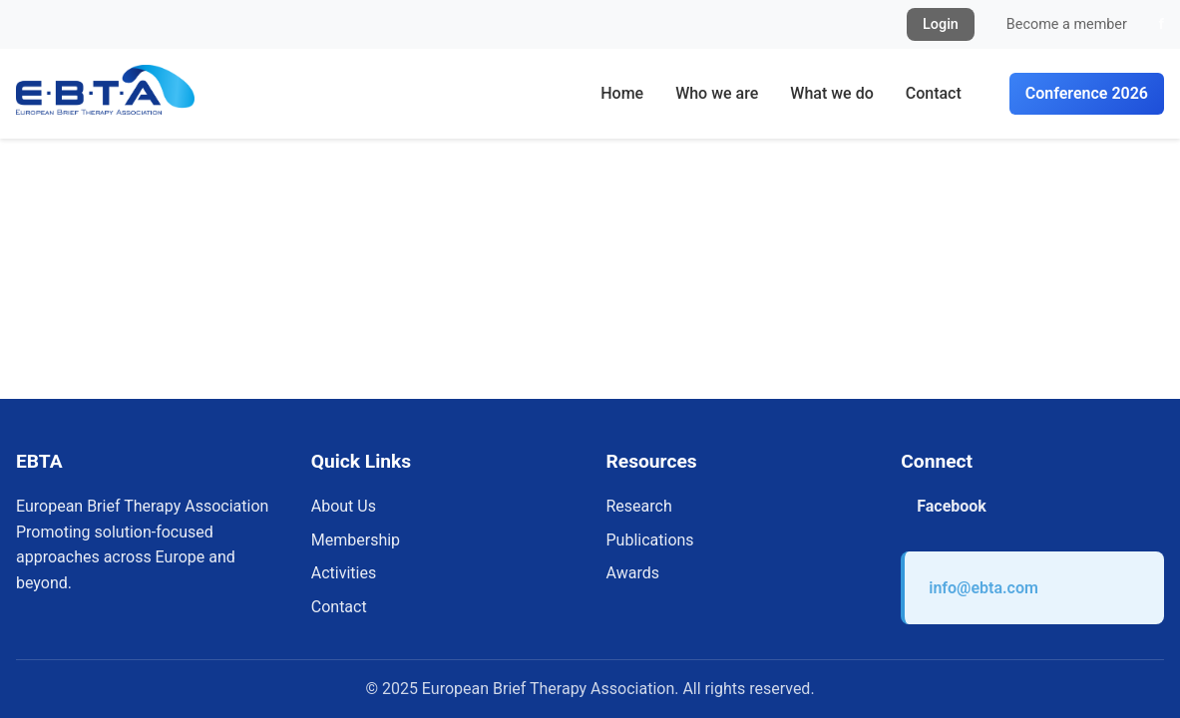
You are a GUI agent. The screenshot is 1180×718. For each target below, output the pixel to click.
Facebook (951, 506)
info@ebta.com (983, 587)
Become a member (1066, 24)
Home (621, 93)
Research (639, 506)
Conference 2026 (1086, 93)
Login (941, 24)
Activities (343, 572)
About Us (343, 506)
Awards (632, 572)
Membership (355, 540)
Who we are (716, 93)
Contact (934, 93)
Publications (650, 540)
